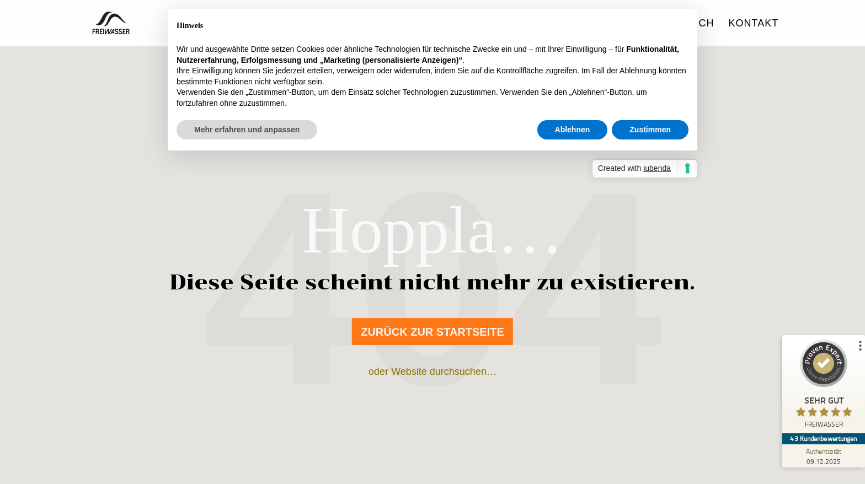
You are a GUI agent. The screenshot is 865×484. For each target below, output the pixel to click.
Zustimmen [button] (650, 129)
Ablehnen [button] (572, 129)
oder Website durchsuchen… (432, 371)
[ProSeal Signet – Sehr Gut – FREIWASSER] (823, 386)
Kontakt (754, 24)
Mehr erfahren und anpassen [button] (247, 129)
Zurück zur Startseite (432, 332)
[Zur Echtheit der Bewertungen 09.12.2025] (823, 455)
